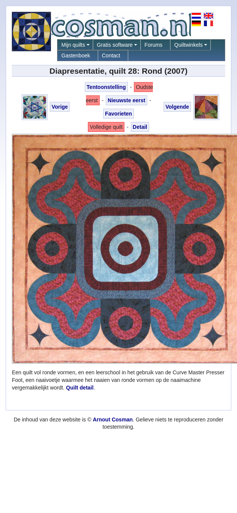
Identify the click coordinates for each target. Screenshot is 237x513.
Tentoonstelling (106, 87)
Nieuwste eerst (126, 100)
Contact (111, 55)
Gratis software (115, 45)
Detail (140, 127)
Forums (153, 45)
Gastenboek (75, 55)
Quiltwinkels (188, 45)
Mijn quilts (73, 45)
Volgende (177, 107)
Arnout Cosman (113, 419)
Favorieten (118, 114)
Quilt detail (80, 388)
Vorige (60, 107)
